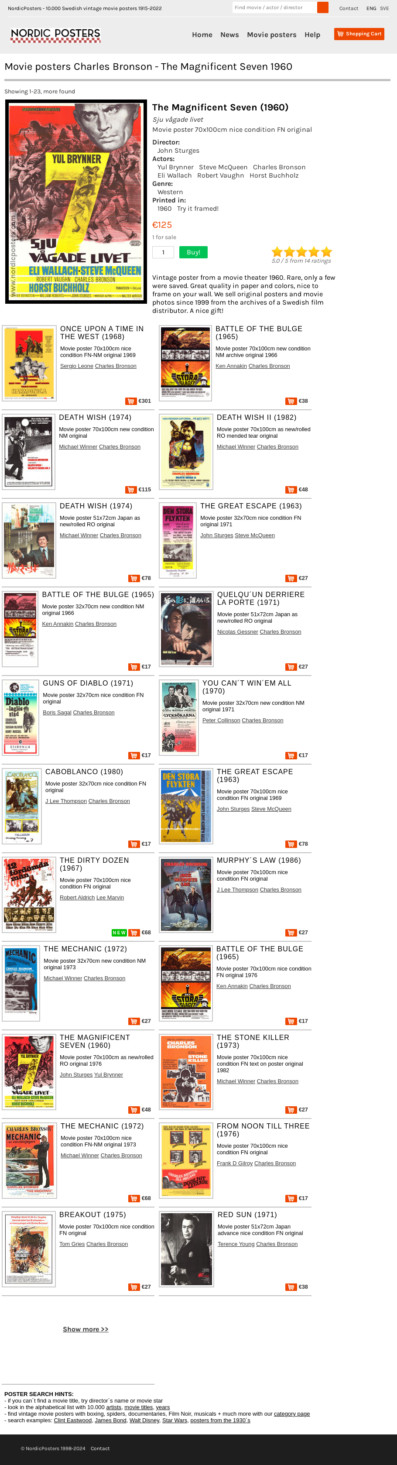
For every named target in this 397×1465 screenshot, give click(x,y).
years (163, 1407)
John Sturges (178, 150)
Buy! (193, 252)
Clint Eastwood (73, 1420)
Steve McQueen (223, 167)
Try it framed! (198, 208)
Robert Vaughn (220, 175)
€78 (139, 578)
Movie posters (272, 34)
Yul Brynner (175, 167)
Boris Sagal (57, 712)
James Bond (110, 1420)
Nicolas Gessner (237, 631)
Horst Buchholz (274, 175)
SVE (384, 8)
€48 (296, 489)
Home (202, 34)
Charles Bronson (279, 167)
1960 (164, 208)
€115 (138, 489)
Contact (349, 8)
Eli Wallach (174, 175)
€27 (296, 578)
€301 (138, 401)
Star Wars (174, 1420)
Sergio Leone (76, 366)
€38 (296, 401)
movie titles (138, 1407)
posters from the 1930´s (220, 1420)
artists (113, 1407)
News (229, 34)
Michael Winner (78, 446)
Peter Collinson (221, 720)
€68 (139, 932)
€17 (139, 666)
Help (312, 34)
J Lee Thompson (66, 801)
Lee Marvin (110, 897)
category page (292, 1413)
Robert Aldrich (77, 897)
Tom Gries (72, 1244)
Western (170, 192)
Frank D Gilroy (235, 1163)
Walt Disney (144, 1420)
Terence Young (236, 1244)
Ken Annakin (231, 366)
